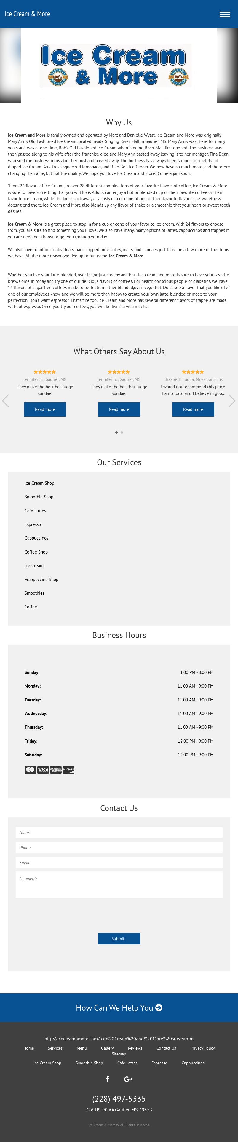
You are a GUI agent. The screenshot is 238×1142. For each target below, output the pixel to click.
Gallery (107, 1048)
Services (55, 1048)
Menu (82, 1048)
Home (28, 1048)
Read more (45, 409)
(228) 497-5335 (119, 1098)
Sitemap (119, 1054)
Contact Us (166, 1048)
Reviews (135, 1048)
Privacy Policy (202, 1048)
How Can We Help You (119, 1007)
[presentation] (61, 912)
